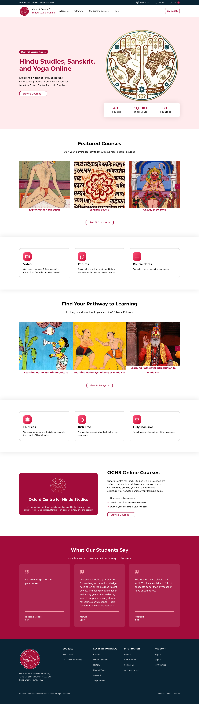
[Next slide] (177, 186)
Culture (96, 654)
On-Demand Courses (100, 11)
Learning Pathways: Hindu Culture (46, 372)
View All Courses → (99, 222)
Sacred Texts (99, 670)
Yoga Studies (99, 680)
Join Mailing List (131, 670)
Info (118, 11)
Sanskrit (97, 675)
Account (160, 2)
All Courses (64, 11)
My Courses (143, 2)
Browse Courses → (33, 93)
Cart (175, 2)
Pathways (79, 11)
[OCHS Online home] (38, 659)
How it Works (130, 659)
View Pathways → (99, 385)
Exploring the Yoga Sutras (44, 209)
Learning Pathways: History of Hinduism (99, 372)
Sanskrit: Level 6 (99, 209)
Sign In (158, 659)
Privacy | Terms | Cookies (169, 693)
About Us (128, 654)
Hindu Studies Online (44, 12)
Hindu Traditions (100, 659)
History (96, 665)
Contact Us (172, 11)
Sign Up (158, 654)
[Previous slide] (21, 186)
